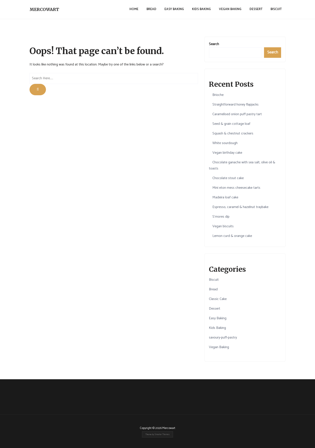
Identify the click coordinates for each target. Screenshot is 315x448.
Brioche (218, 95)
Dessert (256, 9)
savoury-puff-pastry (223, 337)
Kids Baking (201, 9)
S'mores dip (220, 217)
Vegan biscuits (223, 226)
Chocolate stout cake (228, 178)
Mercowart (44, 9)
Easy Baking (174, 9)
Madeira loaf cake (225, 197)
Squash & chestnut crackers (232, 133)
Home (134, 9)
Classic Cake (218, 299)
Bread (151, 9)
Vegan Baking (230, 9)
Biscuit (276, 9)
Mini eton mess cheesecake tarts (236, 188)
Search (214, 44)
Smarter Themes (162, 434)
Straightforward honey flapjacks (235, 105)
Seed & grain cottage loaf (231, 124)
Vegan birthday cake (227, 153)
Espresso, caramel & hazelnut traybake (240, 207)
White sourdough (225, 143)
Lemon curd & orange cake (232, 236)
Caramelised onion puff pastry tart (237, 114)
